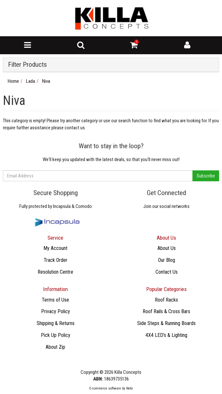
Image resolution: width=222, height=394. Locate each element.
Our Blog (166, 260)
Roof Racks (166, 300)
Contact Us (166, 272)
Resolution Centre (55, 272)
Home (13, 81)
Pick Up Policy (55, 335)
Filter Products (27, 64)
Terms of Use (55, 300)
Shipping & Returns (56, 323)
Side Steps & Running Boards (166, 323)
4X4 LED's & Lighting (166, 335)
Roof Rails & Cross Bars (166, 311)
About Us (166, 248)
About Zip (55, 347)
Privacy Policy (55, 311)
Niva (46, 81)
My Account (55, 248)
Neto (129, 388)
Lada (30, 81)
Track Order (55, 260)
